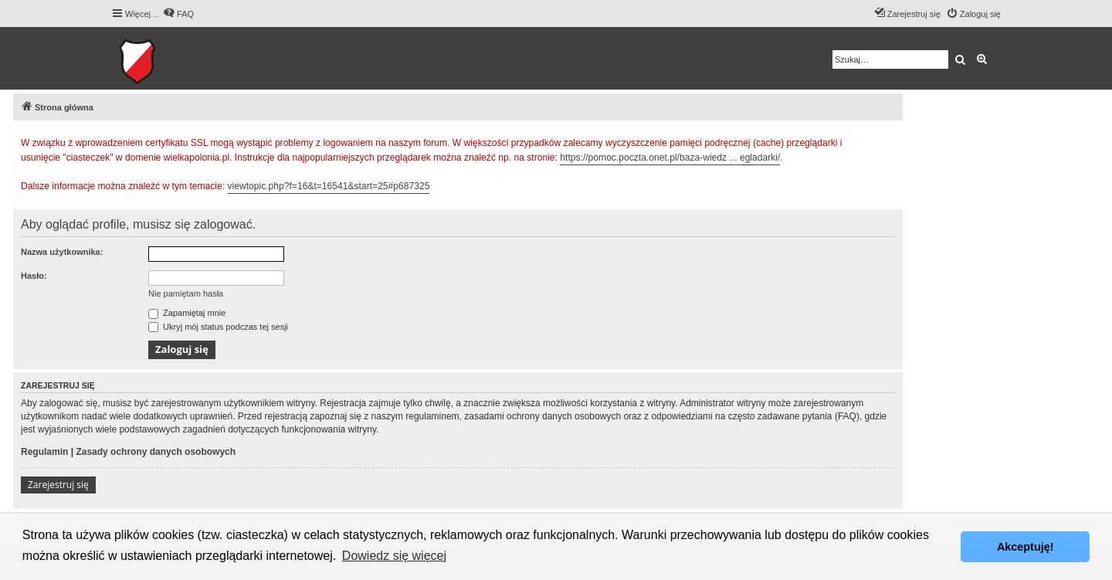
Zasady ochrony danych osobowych (156, 451)
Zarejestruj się (58, 484)
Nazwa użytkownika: (62, 251)
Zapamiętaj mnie (186, 312)
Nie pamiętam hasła (185, 293)
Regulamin (44, 451)
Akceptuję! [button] (1025, 547)
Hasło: (34, 275)
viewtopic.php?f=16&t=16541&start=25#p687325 (329, 186)
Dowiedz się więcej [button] (394, 555)
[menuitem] (178, 14)
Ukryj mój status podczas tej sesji (218, 326)
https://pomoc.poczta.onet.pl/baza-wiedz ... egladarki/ (670, 157)
